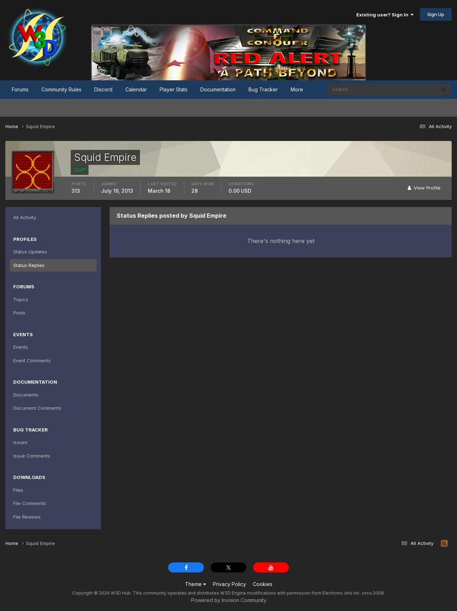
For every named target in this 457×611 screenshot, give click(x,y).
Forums (20, 89)
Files (18, 490)
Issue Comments (31, 456)
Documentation (218, 89)
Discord (103, 89)
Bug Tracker (263, 89)
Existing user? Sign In (384, 14)
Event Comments (32, 360)
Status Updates (30, 251)
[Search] (358, 89)
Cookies (262, 584)
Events (20, 347)
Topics (20, 299)
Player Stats (173, 89)
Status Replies (29, 265)
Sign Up (435, 14)
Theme (195, 584)
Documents (26, 395)
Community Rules (61, 89)
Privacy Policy (229, 584)
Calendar (136, 89)
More (297, 89)
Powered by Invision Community (228, 600)
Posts (19, 312)
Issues (20, 442)
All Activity (24, 217)
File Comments (29, 503)
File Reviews (27, 517)
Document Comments (37, 408)
